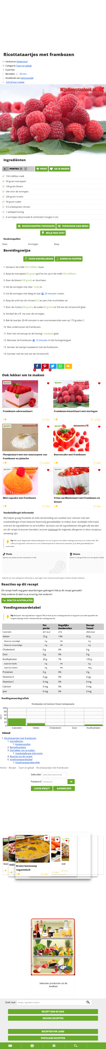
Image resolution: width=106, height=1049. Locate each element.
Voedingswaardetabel (21, 759)
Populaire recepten (53, 1038)
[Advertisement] (53, 29)
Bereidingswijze (18, 747)
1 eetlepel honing (15, 211)
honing (44, 333)
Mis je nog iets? (53, 232)
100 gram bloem (14, 186)
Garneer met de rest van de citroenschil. (28, 353)
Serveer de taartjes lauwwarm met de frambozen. (33, 347)
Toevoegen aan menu (72, 226)
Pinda (7, 554)
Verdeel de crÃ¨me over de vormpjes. (25, 313)
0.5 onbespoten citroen (18, 206)
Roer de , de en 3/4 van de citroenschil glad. (46, 307)
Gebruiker (36, 774)
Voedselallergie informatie (29, 753)
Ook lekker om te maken (22, 750)
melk (28, 267)
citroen (33, 300)
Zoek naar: (10, 1002)
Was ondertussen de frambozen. (24, 326)
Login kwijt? (42, 788)
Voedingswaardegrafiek (27, 762)
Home (3, 767)
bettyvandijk (27, 78)
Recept (12, 767)
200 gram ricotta (14, 196)
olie (33, 286)
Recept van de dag (53, 1011)
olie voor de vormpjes (17, 191)
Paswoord (36, 781)
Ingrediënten (16, 741)
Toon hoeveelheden (38, 258)
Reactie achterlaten (17, 600)
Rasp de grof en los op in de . (41, 273)
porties (11, 69)
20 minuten (48, 293)
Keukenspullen (23, 744)
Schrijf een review (15, 82)
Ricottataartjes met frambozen (20, 738)
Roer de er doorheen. (26, 280)
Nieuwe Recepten (53, 1018)
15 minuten (40, 340)
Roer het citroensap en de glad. (33, 333)
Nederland (21, 61)
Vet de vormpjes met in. (24, 286)
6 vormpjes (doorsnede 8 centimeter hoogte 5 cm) (32, 217)
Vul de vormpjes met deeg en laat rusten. (35, 293)
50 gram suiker (13, 201)
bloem (23, 280)
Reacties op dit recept (21, 756)
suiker (45, 307)
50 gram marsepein (16, 181)
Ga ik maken (59, 168)
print (41, 168)
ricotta (23, 307)
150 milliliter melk (15, 176)
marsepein (25, 273)
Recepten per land (53, 1031)
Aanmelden (64, 788)
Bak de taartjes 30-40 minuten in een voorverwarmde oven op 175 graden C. (45, 320)
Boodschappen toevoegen (36, 226)
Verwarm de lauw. (25, 267)
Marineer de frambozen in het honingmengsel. (39, 340)
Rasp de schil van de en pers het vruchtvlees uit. (37, 300)
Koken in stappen (68, 258)
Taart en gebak (24, 65)
